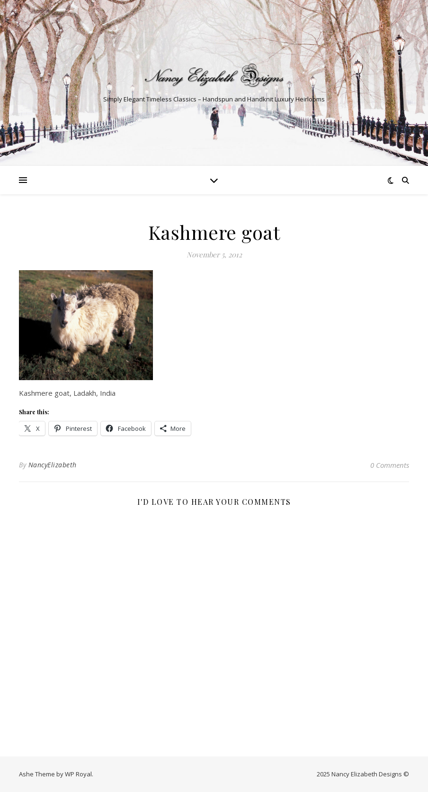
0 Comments (389, 465)
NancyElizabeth (52, 464)
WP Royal (78, 774)
